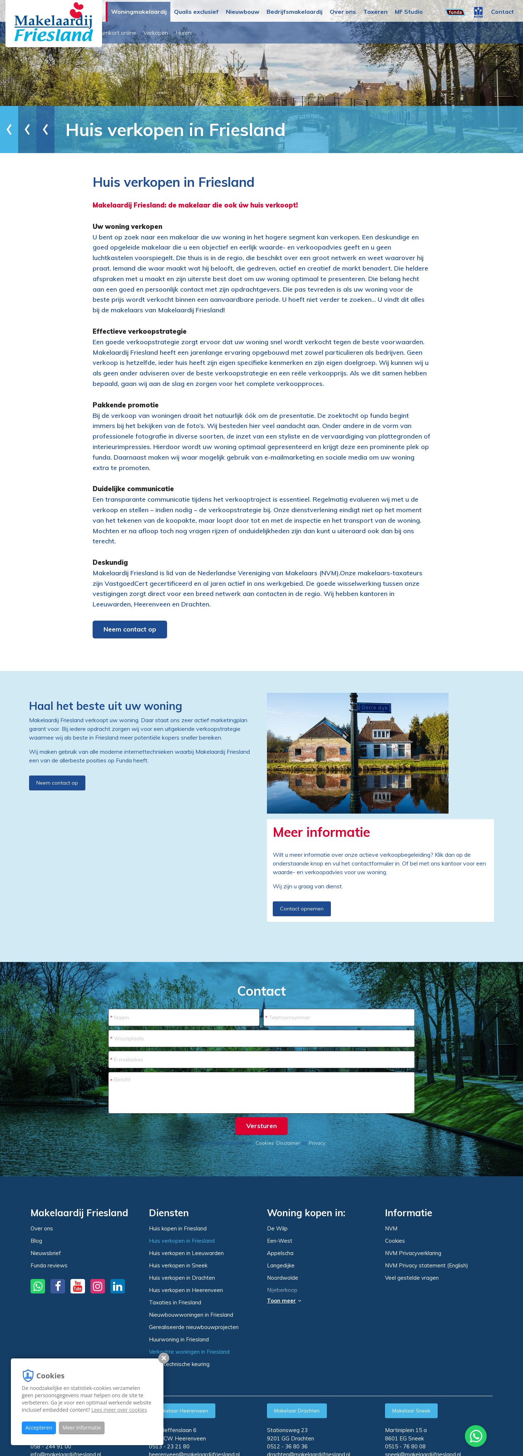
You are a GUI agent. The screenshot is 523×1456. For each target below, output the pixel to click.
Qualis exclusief (196, 11)
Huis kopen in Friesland (178, 1228)
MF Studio (409, 11)
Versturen (261, 1126)
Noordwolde (282, 1278)
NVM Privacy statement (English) (426, 1265)
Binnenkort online (179, 32)
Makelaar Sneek (411, 1410)
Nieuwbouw (242, 11)
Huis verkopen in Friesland (182, 1240)
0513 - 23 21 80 (169, 1446)
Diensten (59, 129)
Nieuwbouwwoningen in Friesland (191, 1314)
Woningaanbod (129, 32)
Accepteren (38, 1427)
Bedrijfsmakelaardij (295, 11)
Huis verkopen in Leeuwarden (186, 1253)
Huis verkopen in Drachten (182, 1277)
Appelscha (280, 1253)
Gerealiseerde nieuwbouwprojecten (194, 1327)
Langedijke (281, 1265)
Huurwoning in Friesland (179, 1339)
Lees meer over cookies (119, 1409)
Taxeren (375, 11)
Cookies (265, 1143)
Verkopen (221, 32)
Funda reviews (49, 1265)
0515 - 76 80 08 (405, 1446)
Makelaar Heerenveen (182, 1410)
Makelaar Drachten (297, 1410)
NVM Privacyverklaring (413, 1253)
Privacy (317, 1143)
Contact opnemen (302, 908)
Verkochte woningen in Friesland (189, 1351)
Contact (502, 11)
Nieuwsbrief (46, 1253)
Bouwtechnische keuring (179, 1364)
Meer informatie (81, 1427)
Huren (249, 32)
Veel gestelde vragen (412, 1277)
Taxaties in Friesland (175, 1302)
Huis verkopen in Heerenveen (186, 1290)
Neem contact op (130, 629)
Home (23, 129)
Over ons (343, 11)
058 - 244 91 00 (51, 1446)
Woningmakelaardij (139, 11)
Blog (36, 1240)
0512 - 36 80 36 (287, 1446)
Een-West (279, 1241)
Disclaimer (288, 1143)
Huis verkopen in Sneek (178, 1265)
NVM (391, 1228)
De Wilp (277, 1228)
